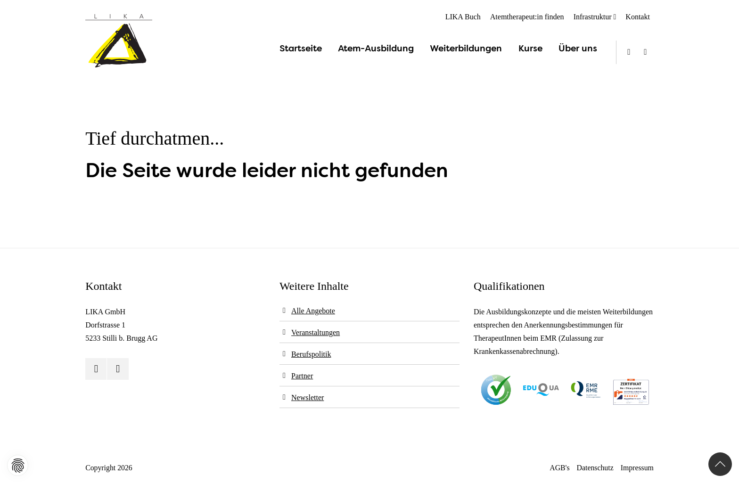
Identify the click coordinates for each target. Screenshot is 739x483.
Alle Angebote (313, 311)
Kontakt (637, 17)
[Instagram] (645, 52)
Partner (302, 376)
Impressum (637, 468)
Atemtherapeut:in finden (527, 17)
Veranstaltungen (315, 332)
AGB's (559, 468)
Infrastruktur (593, 17)
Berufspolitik (311, 354)
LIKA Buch (463, 17)
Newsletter (307, 397)
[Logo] (118, 41)
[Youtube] (629, 52)
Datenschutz (595, 468)
